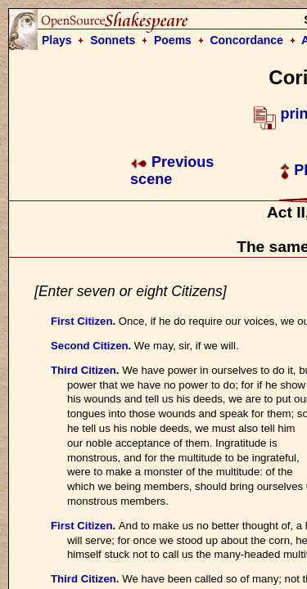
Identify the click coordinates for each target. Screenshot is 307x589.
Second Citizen (90, 345)
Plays (57, 40)
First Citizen (81, 321)
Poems (173, 40)
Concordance (246, 40)
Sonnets (112, 40)
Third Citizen (83, 370)
